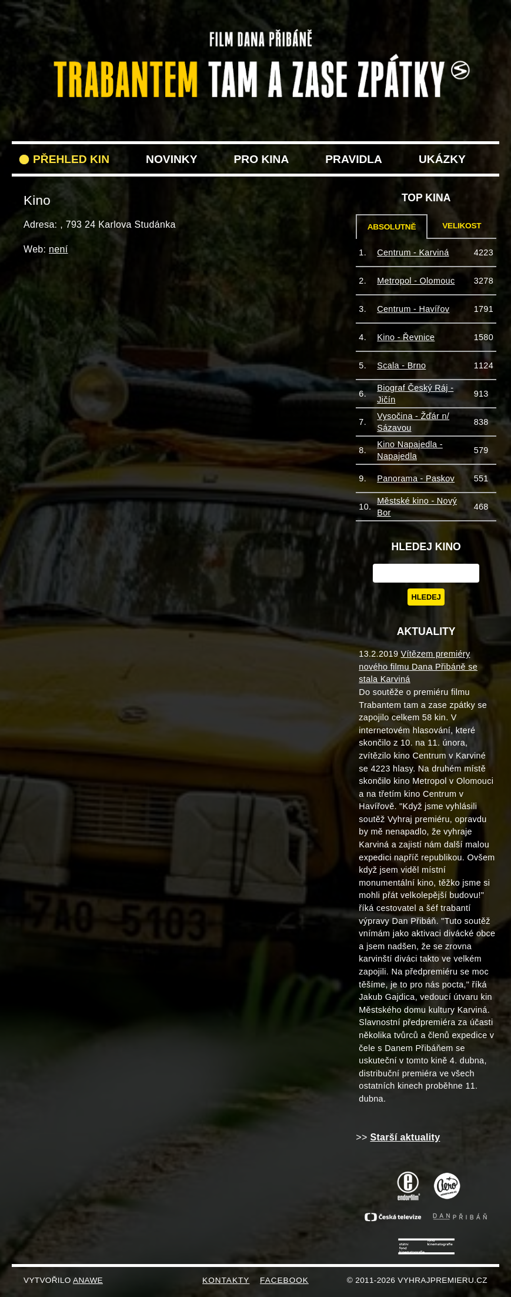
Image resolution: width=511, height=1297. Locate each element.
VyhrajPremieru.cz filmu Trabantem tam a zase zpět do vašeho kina (255, 34)
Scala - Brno (401, 365)
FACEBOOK (284, 1280)
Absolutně (392, 226)
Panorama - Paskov (416, 478)
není (58, 249)
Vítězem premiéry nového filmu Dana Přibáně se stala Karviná (418, 666)
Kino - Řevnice (406, 337)
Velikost (461, 225)
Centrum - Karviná (413, 252)
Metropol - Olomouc (416, 280)
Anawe (88, 1280)
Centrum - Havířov (413, 309)
